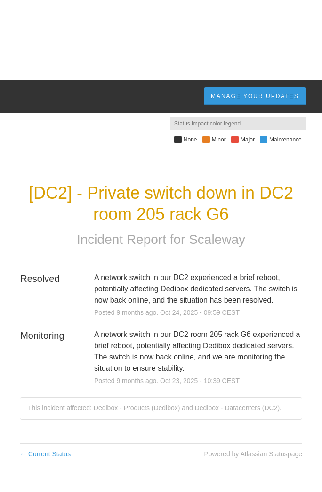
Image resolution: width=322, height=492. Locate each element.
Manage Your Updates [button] (255, 96)
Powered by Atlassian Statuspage (253, 454)
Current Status (45, 454)
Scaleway (217, 239)
